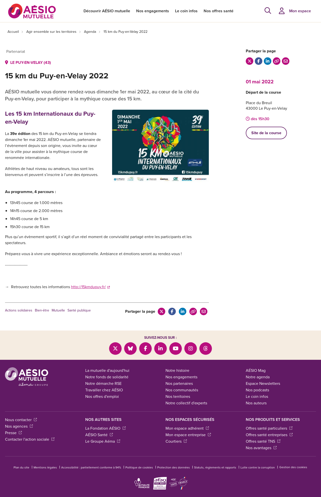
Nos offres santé (218, 11)
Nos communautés (182, 390)
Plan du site (21, 467)
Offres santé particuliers (269, 428)
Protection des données (173, 467)
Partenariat (15, 51)
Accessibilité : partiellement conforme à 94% (91, 467)
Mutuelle (58, 310)
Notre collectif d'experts (186, 403)
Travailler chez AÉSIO (104, 390)
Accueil (13, 31)
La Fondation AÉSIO (105, 428)
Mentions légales (45, 467)
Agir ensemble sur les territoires (51, 31)
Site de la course (266, 133)
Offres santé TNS (263, 441)
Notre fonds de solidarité (106, 377)
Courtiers (176, 441)
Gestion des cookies (293, 467)
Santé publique (79, 310)
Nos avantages (261, 448)
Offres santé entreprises (269, 435)
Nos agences (19, 426)
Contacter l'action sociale (29, 439)
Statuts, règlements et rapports (215, 467)
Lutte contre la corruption (257, 467)
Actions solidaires (18, 310)
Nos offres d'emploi (102, 396)
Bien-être (42, 310)
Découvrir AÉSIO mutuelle (107, 11)
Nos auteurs (256, 403)
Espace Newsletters (263, 383)
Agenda (90, 31)
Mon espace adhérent (187, 428)
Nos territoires (178, 396)
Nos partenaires (179, 383)
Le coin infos (186, 11)
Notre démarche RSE (103, 383)
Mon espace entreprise (188, 435)
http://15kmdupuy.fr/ (90, 287)
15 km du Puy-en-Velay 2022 (125, 31)
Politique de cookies (139, 467)
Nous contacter (21, 420)
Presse (13, 433)
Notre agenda (258, 377)
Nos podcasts (257, 390)
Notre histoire (177, 370)
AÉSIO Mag (256, 370)
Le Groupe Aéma (102, 441)
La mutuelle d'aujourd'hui (107, 370)
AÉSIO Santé (99, 435)
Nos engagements (152, 11)
